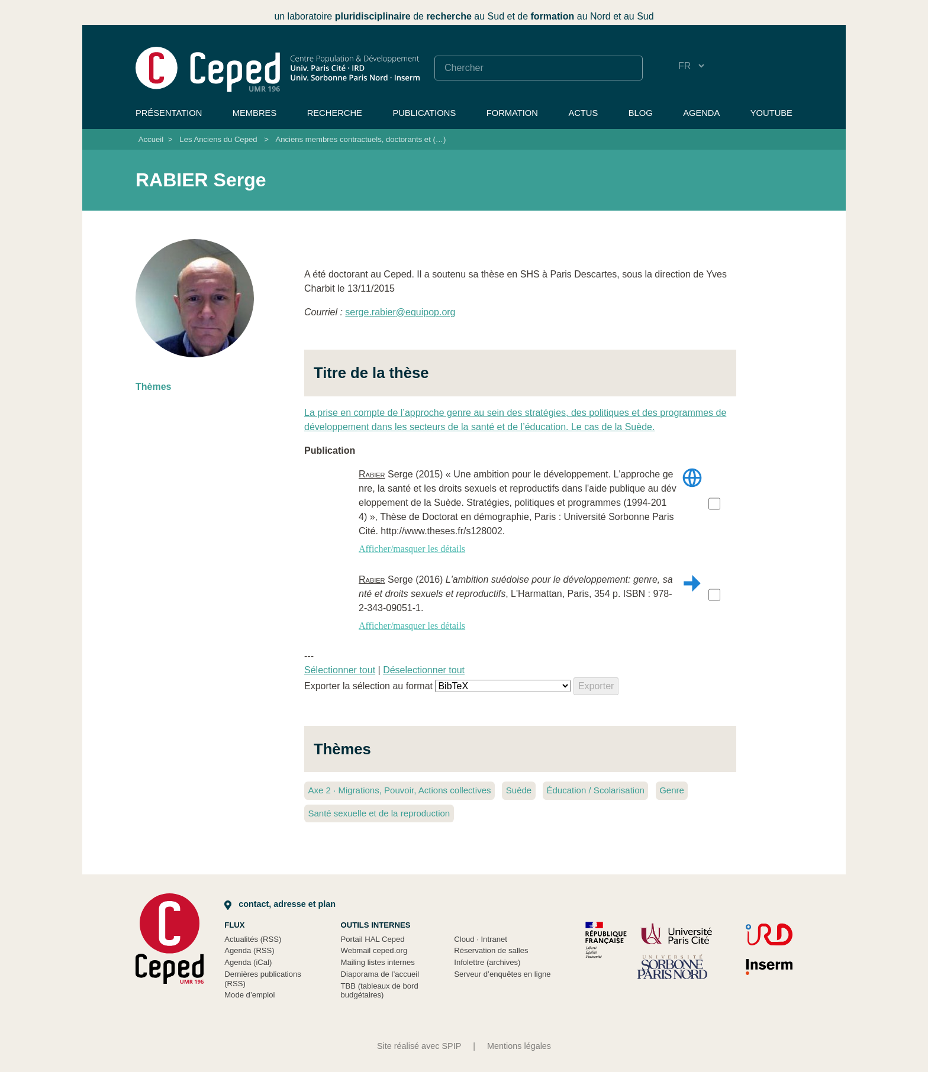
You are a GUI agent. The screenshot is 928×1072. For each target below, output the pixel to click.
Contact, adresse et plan (280, 904)
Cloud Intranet (480, 939)
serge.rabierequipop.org (400, 312)
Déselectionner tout (424, 670)
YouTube (771, 113)
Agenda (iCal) (248, 962)
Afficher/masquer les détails (412, 549)
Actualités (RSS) (252, 939)
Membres (254, 113)
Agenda (701, 113)
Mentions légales (519, 1046)
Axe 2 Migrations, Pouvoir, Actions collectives (399, 790)
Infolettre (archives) (487, 962)
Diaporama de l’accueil (380, 974)
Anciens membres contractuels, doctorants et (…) (360, 139)
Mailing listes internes (378, 962)
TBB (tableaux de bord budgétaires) (379, 990)
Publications (424, 113)
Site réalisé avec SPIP (419, 1046)
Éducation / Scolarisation (595, 790)
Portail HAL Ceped (373, 939)
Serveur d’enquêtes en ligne (502, 974)
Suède (518, 790)
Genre (671, 790)
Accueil (150, 139)
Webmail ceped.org (374, 950)
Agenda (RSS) (249, 950)
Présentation (169, 113)
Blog (641, 113)
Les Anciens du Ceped (218, 139)
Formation (512, 113)
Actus (583, 113)
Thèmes (153, 387)
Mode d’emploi (249, 994)
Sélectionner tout (339, 670)
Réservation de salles (491, 950)
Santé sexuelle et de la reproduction (379, 813)
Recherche (334, 113)
